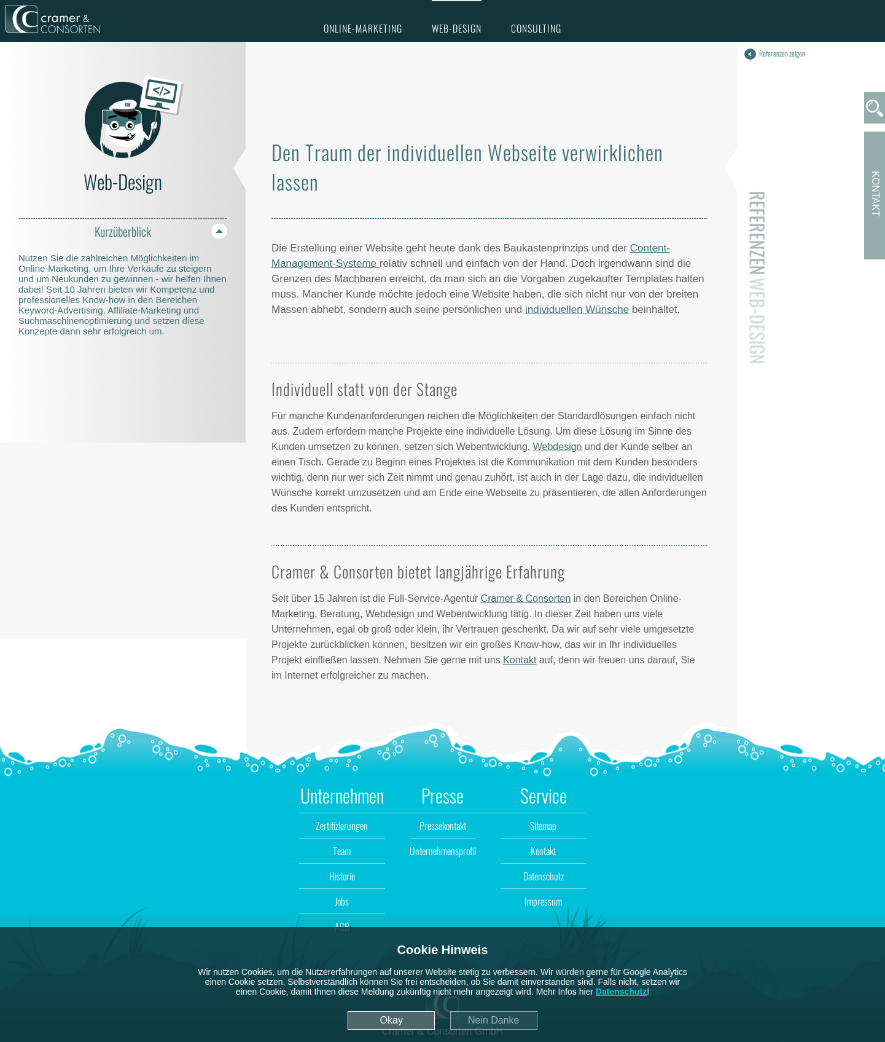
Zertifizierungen (342, 825)
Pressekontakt (442, 825)
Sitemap (543, 825)
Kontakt (519, 660)
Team (342, 850)
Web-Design (456, 28)
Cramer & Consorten (526, 598)
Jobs (342, 901)
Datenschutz (621, 992)
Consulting (536, 28)
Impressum (543, 901)
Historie (342, 876)
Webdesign (557, 446)
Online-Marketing (363, 28)
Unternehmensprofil (443, 850)
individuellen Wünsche (577, 309)
